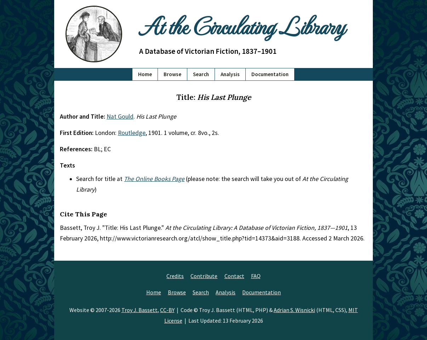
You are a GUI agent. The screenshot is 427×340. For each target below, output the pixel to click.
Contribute (203, 275)
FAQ (256, 275)
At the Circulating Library (242, 25)
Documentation (270, 74)
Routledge (132, 133)
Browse (172, 74)
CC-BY (167, 309)
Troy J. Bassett (139, 309)
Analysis (230, 74)
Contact (234, 275)
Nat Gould (120, 116)
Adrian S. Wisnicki (294, 309)
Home (145, 74)
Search (201, 74)
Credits (175, 275)
